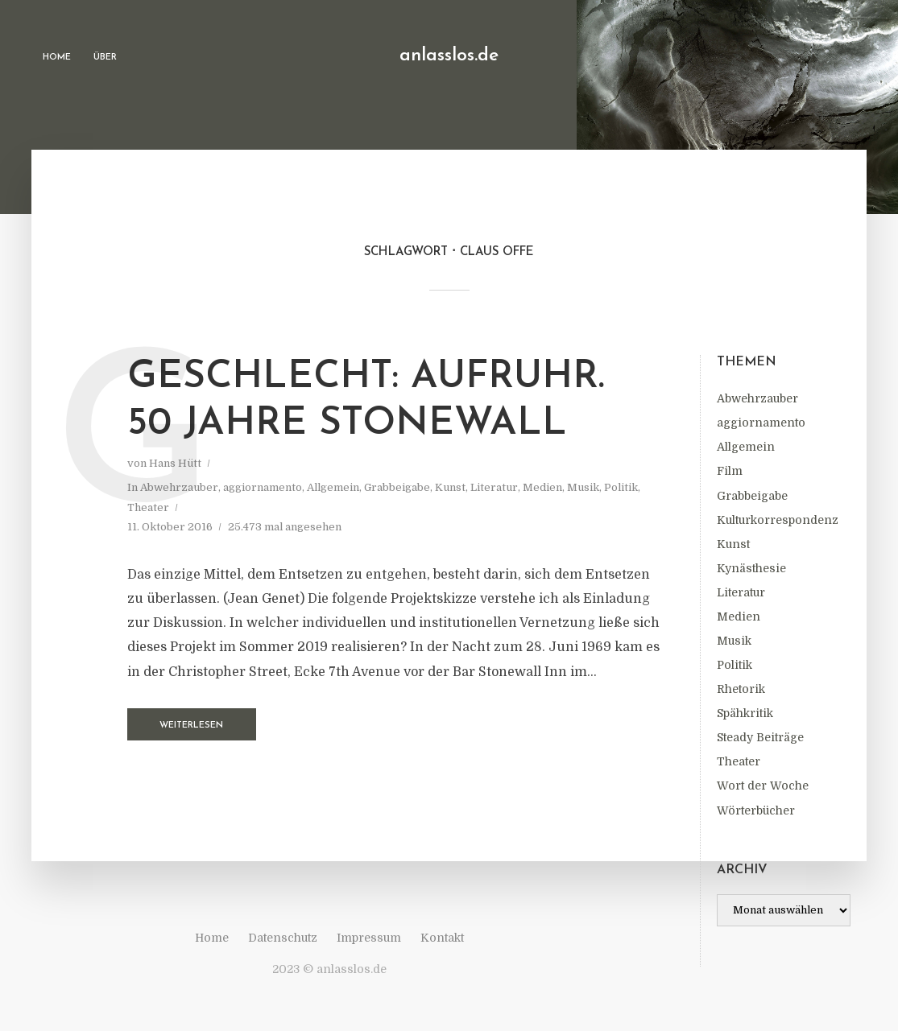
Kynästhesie (751, 568)
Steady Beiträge (760, 737)
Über (105, 57)
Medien (738, 616)
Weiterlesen (191, 725)
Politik (734, 664)
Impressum (369, 937)
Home (57, 57)
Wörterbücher (756, 810)
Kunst (733, 544)
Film (730, 470)
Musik (734, 640)
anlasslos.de (449, 56)
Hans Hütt (175, 463)
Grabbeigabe (752, 495)
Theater (738, 761)
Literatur (741, 592)
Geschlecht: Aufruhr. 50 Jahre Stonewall (366, 400)
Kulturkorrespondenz (777, 519)
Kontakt (442, 937)
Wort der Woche (763, 785)
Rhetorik (741, 689)
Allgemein (746, 446)
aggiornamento (761, 422)
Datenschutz (282, 937)
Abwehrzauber (757, 398)
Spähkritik (745, 713)
